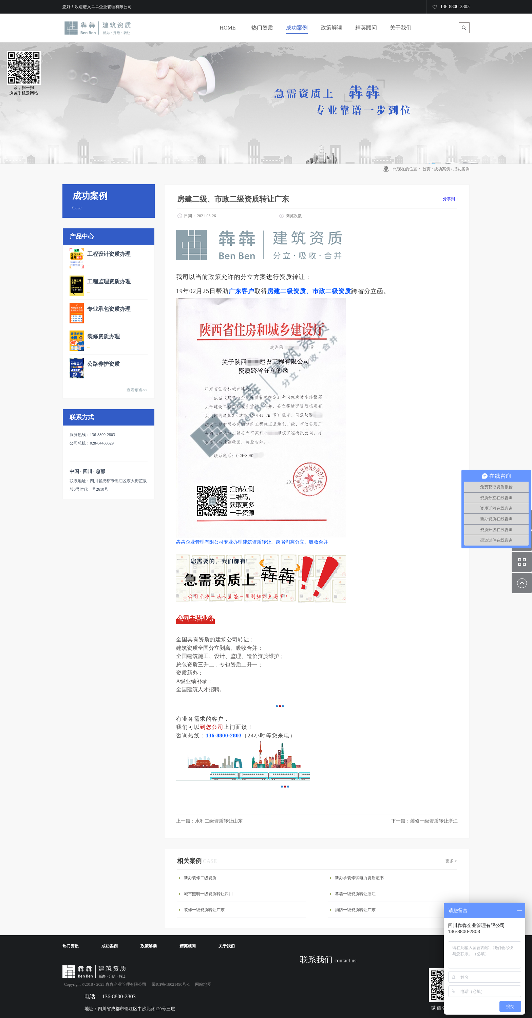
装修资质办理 (103, 336)
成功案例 (442, 169)
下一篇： (424, 821)
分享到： (451, 198)
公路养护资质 (103, 364)
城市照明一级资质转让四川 (208, 893)
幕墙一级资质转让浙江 (355, 893)
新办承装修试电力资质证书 (359, 877)
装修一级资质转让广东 (204, 909)
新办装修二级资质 (200, 877)
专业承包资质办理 (109, 309)
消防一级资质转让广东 (355, 909)
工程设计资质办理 (109, 254)
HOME (227, 28)
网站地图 (202, 984)
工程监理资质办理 (109, 281)
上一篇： (209, 821)
